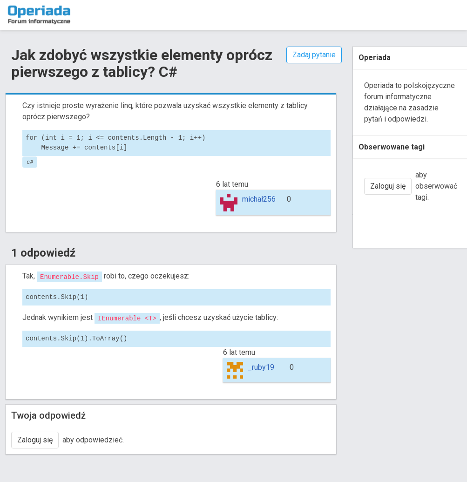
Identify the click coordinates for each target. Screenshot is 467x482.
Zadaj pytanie (314, 54)
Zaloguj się (35, 439)
